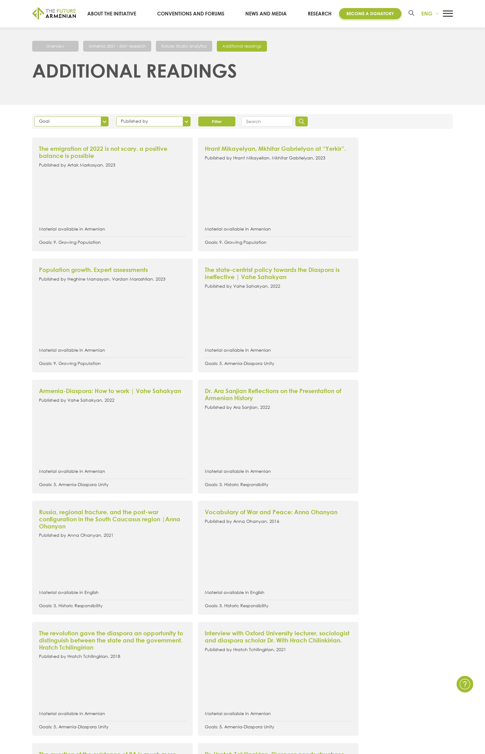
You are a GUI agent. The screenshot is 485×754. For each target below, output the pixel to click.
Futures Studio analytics (192, 46)
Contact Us (426, 637)
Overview (55, 46)
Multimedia (326, 660)
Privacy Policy (429, 649)
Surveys (322, 672)
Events (320, 649)
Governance (47, 683)
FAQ (418, 660)
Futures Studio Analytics (178, 672)
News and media (269, 14)
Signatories (45, 672)
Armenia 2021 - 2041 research (120, 46)
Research (317, 14)
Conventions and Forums (200, 14)
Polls (318, 683)
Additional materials (174, 683)
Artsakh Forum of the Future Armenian (195, 649)
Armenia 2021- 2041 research (185, 660)
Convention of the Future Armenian (192, 637)
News (319, 637)
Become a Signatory (368, 13)
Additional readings (253, 46)
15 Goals (42, 649)
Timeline (41, 660)
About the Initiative (126, 14)
